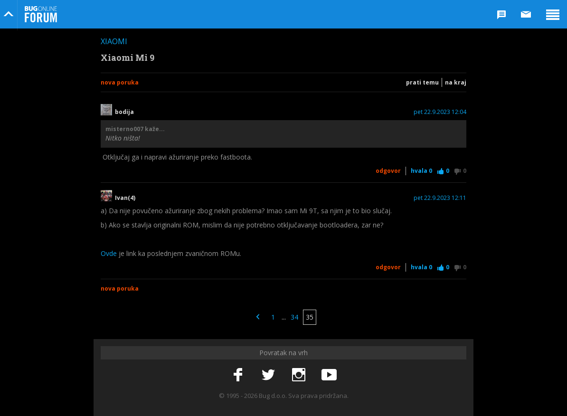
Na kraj (455, 82)
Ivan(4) (125, 198)
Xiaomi (114, 41)
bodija (124, 112)
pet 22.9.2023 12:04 (440, 112)
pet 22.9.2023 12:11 (440, 198)
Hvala (421, 171)
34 (294, 316)
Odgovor (388, 171)
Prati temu (422, 82)
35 (309, 316)
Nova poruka (120, 82)
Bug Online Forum (41, 14)
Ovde (109, 253)
